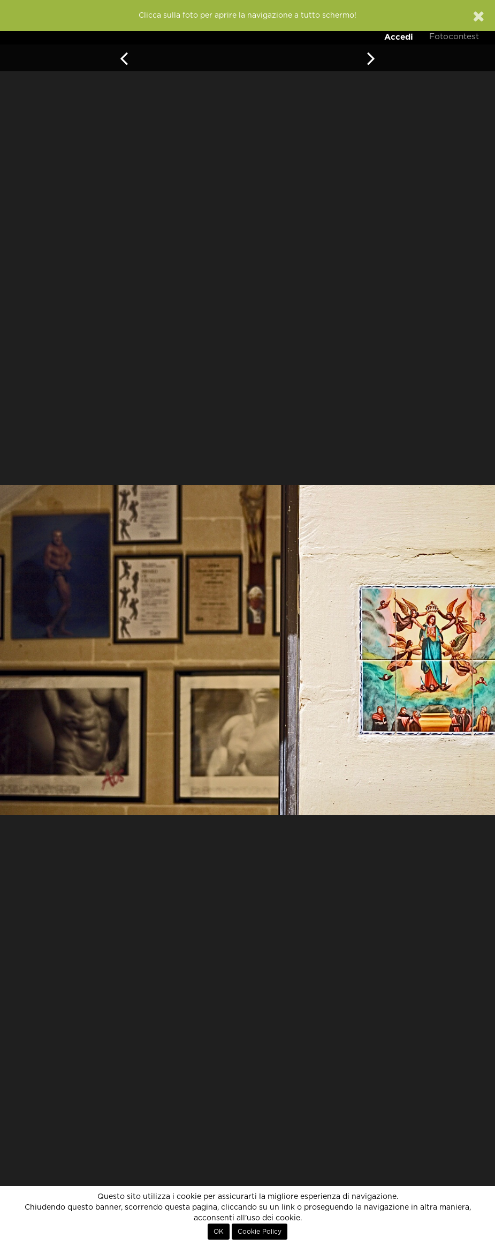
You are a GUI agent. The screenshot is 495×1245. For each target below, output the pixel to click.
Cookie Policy (259, 1231)
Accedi (398, 36)
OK (219, 1231)
